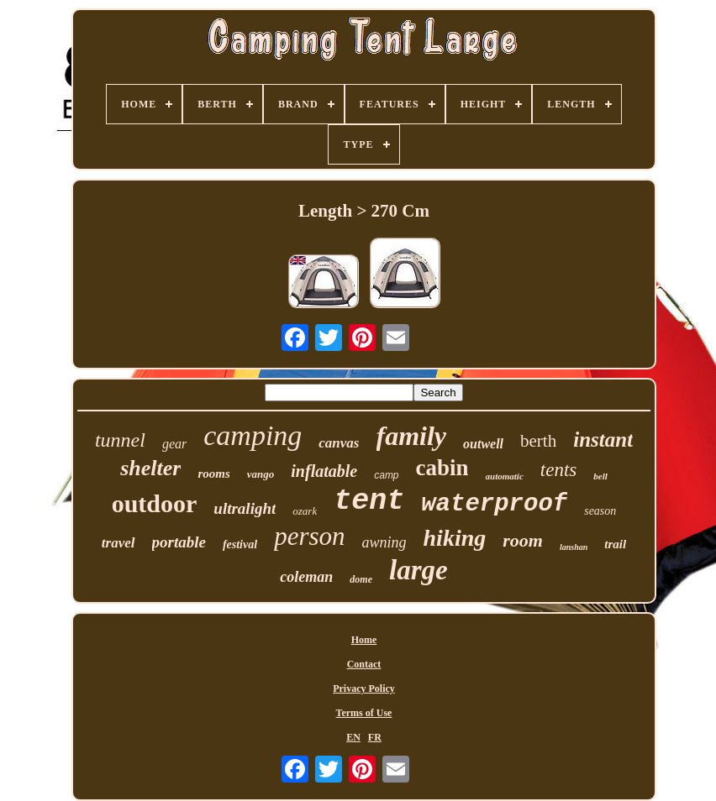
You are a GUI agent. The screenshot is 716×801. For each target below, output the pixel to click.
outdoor (154, 503)
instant (603, 439)
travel (118, 543)
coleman (306, 576)
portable (179, 542)
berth (538, 441)
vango (261, 474)
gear (174, 444)
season (600, 511)
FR (375, 737)
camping (252, 435)
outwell (483, 444)
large (418, 570)
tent (369, 501)
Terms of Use (364, 713)
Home (364, 640)
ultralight (244, 508)
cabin (442, 467)
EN (353, 737)
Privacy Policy (364, 688)
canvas (339, 443)
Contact (364, 664)
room (523, 540)
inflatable (324, 471)
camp (386, 475)
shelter (150, 468)
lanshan (573, 547)
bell (600, 476)
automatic (505, 476)
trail (615, 544)
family (411, 436)
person (309, 536)
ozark (304, 511)
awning (384, 542)
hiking (455, 538)
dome (361, 579)
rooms (213, 473)
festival (240, 544)
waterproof (494, 504)
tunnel (120, 440)
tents (558, 469)
